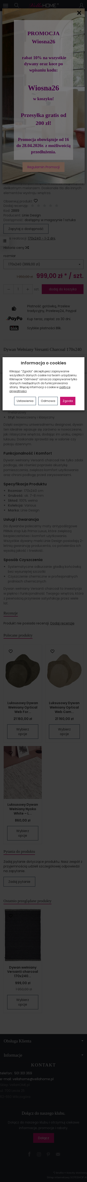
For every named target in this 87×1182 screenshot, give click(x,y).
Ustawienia (25, 401)
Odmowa (48, 401)
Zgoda (68, 401)
